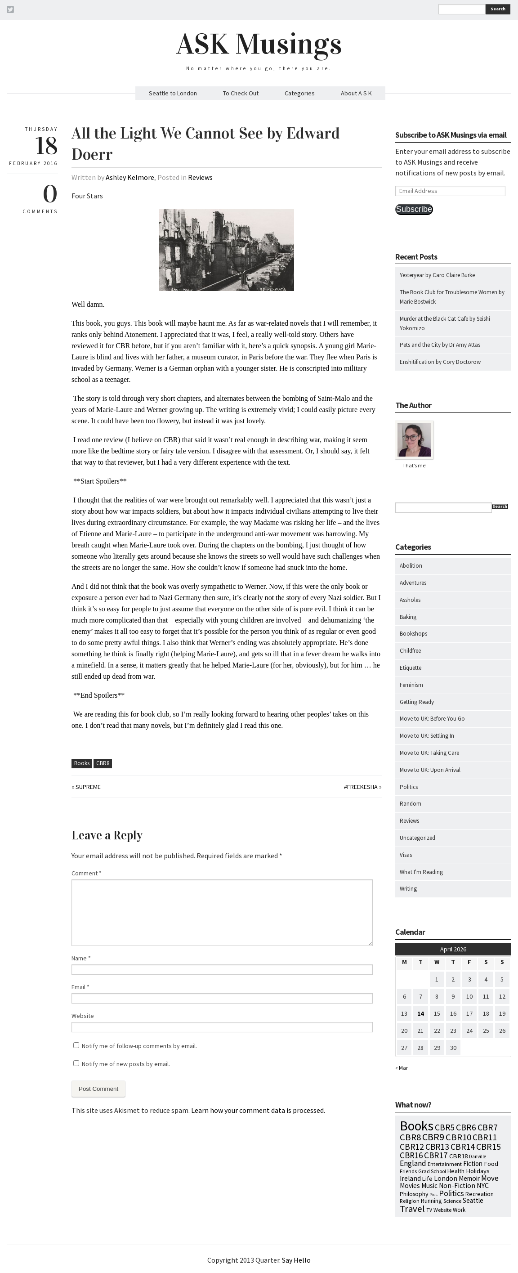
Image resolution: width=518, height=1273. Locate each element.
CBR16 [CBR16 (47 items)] (411, 1155)
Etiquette (410, 668)
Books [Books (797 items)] (416, 1125)
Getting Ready (417, 702)
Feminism (411, 685)
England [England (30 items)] (413, 1163)
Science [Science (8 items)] (452, 1200)
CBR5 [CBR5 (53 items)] (445, 1127)
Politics (409, 787)
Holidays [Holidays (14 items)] (478, 1171)
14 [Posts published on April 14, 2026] (420, 1013)
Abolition (411, 565)
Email (80, 987)
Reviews (200, 177)
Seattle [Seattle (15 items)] (473, 1200)
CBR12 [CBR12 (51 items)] (412, 1146)
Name (81, 958)
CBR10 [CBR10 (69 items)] (458, 1137)
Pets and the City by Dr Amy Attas (440, 345)
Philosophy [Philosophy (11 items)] (414, 1194)
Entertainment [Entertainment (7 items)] (445, 1164)
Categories (300, 93)
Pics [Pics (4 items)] (433, 1194)
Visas (406, 855)
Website (82, 1016)
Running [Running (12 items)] (431, 1201)
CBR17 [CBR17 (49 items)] (436, 1155)
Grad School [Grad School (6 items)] (432, 1171)
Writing (408, 888)
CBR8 (102, 763)
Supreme (88, 787)
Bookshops (413, 633)
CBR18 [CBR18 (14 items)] (458, 1156)
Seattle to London (173, 93)
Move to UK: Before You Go (432, 718)
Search (498, 9)
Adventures (413, 583)
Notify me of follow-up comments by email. (139, 1046)
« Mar (401, 1067)
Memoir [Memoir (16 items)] (469, 1178)
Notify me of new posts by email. (126, 1064)
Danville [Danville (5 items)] (477, 1156)
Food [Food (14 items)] (491, 1164)
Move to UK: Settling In (427, 736)
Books (81, 763)
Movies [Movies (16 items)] (410, 1185)
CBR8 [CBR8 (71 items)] (410, 1137)
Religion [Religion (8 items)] (410, 1200)
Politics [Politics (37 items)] (451, 1193)
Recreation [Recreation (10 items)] (479, 1194)
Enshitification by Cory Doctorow (440, 362)
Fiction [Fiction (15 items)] (472, 1163)
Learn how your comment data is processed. (258, 1110)
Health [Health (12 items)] (455, 1171)
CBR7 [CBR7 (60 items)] (488, 1127)
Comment (86, 873)
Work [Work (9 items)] (459, 1210)
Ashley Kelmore (130, 177)
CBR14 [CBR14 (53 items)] (463, 1146)
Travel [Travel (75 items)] (412, 1209)
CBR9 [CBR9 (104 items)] (433, 1136)
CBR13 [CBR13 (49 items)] (437, 1146)
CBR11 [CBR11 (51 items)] (485, 1137)
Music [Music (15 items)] (429, 1185)
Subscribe (414, 209)
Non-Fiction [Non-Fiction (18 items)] (457, 1185)
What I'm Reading (421, 872)
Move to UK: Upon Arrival (430, 770)
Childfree (410, 650)
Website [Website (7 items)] (442, 1209)
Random (410, 803)
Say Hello (296, 1259)
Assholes (410, 600)
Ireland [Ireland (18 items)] (410, 1178)
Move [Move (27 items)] (490, 1178)
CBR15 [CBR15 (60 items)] (488, 1146)
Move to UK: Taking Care (429, 753)
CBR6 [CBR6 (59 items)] (466, 1127)
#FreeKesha (361, 787)
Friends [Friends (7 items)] (408, 1171)
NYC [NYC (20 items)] (483, 1185)
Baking (408, 617)
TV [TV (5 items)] (429, 1210)
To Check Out (241, 93)
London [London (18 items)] (445, 1178)
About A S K (356, 93)
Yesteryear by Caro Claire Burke (437, 275)
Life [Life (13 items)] (427, 1178)
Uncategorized (417, 838)
